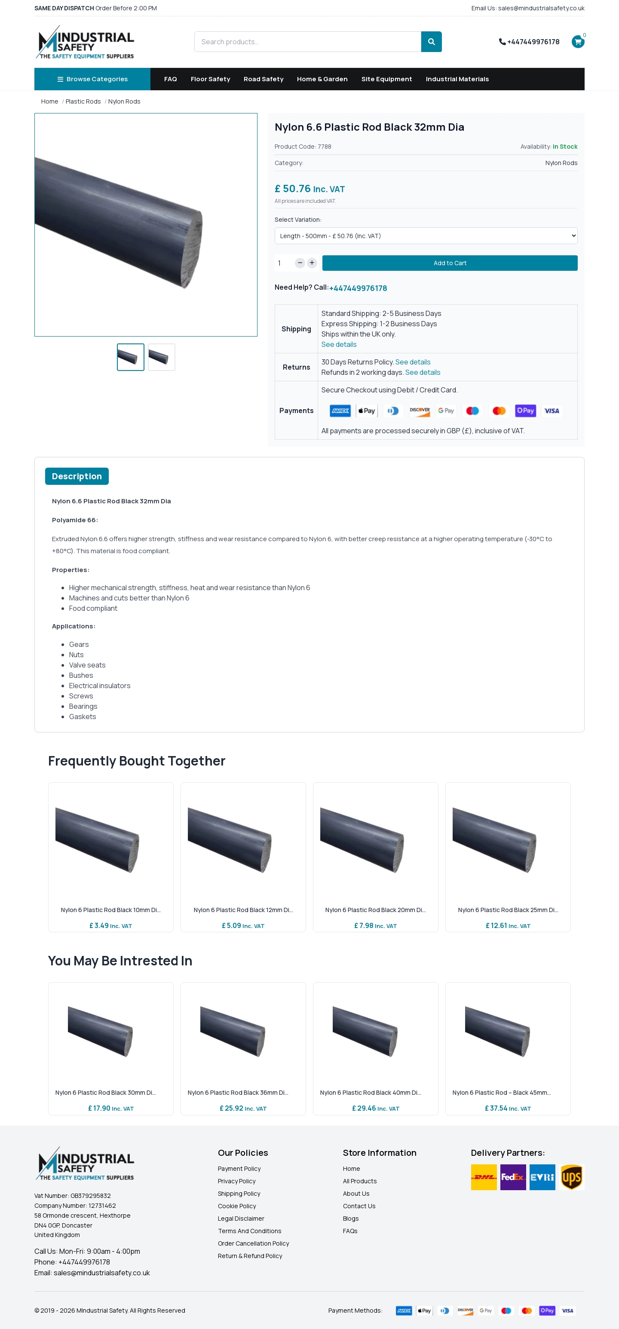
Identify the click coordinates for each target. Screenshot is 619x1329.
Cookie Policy (237, 1206)
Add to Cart (450, 263)
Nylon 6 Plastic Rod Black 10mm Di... (111, 910)
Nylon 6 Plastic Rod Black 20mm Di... (375, 910)
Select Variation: (298, 219)
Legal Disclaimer (241, 1218)
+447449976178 (529, 41)
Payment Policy (239, 1168)
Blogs (351, 1218)
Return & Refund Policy (250, 1256)
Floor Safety (210, 78)
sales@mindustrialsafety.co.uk (102, 1272)
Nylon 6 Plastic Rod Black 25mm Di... (508, 910)
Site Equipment (387, 78)
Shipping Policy (239, 1193)
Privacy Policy (236, 1181)
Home (49, 101)
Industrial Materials (457, 78)
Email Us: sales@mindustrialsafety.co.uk (528, 8)
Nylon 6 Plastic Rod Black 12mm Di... (243, 910)
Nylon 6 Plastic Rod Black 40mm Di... (370, 1092)
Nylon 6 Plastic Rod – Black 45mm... (502, 1092)
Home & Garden (322, 78)
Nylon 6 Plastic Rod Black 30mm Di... (105, 1092)
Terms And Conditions (250, 1231)
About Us (356, 1193)
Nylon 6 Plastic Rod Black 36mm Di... (238, 1092)
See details (339, 344)
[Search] (431, 41)
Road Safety (263, 78)
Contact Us (359, 1206)
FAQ (170, 78)
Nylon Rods (124, 101)
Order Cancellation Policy (253, 1243)
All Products (360, 1181)
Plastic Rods (83, 101)
